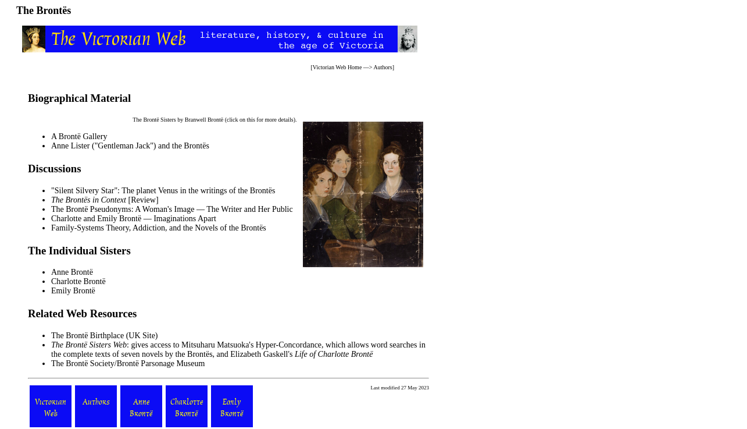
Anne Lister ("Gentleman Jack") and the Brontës (130, 145)
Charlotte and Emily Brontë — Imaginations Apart (133, 218)
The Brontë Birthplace (87, 335)
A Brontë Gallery (79, 136)
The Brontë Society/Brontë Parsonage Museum (128, 363)
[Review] (105, 200)
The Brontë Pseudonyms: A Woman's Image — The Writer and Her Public (172, 209)
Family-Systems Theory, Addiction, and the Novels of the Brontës (158, 228)
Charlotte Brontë (78, 281)
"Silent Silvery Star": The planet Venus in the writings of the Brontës (163, 190)
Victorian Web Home (337, 67)
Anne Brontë (72, 272)
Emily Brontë (73, 290)
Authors (382, 67)
